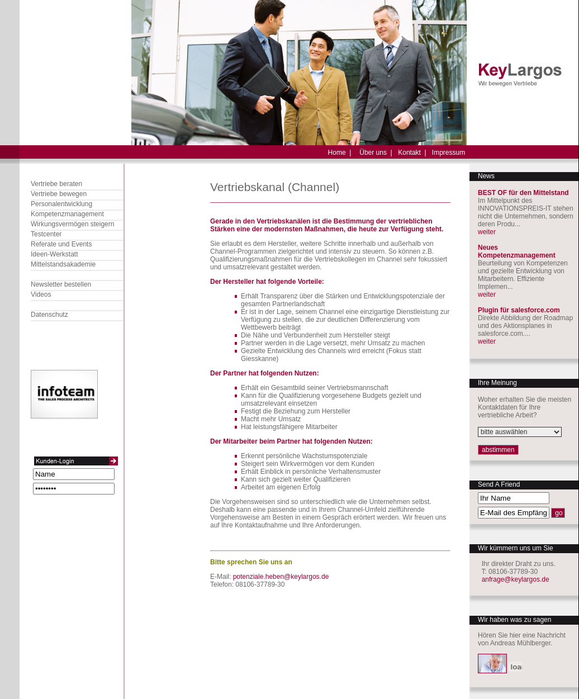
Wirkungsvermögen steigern (72, 224)
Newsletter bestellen (61, 284)
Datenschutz (49, 314)
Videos (41, 294)
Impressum (448, 152)
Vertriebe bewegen (59, 194)
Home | (340, 152)
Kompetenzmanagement (67, 214)
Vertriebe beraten (56, 183)
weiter (487, 232)
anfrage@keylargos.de (515, 579)
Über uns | (375, 152)
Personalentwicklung (61, 204)
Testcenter (46, 234)
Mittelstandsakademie (63, 264)
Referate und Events (61, 244)
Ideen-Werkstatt (54, 254)
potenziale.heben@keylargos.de (281, 577)
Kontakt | (412, 152)
